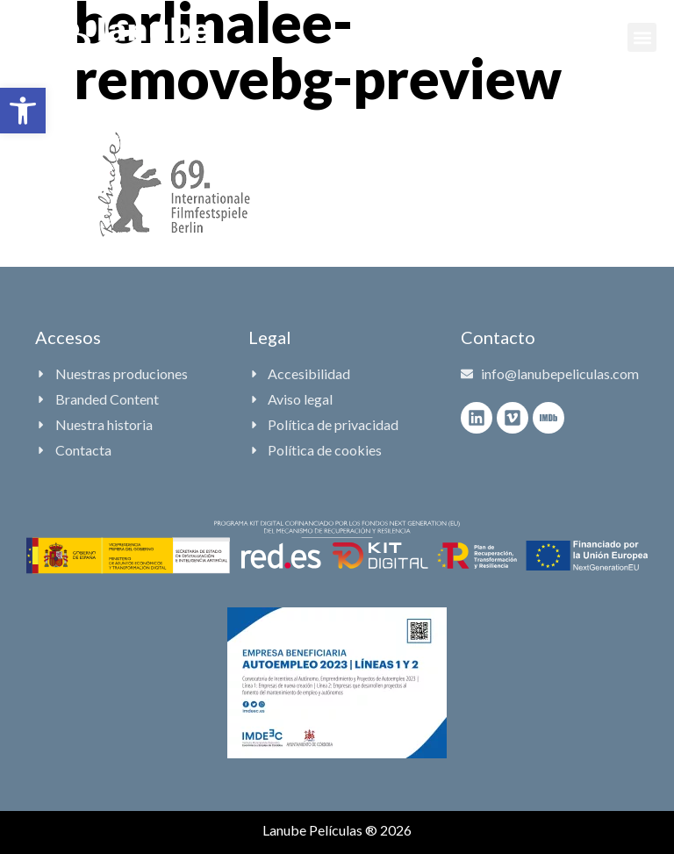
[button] (23, 110)
